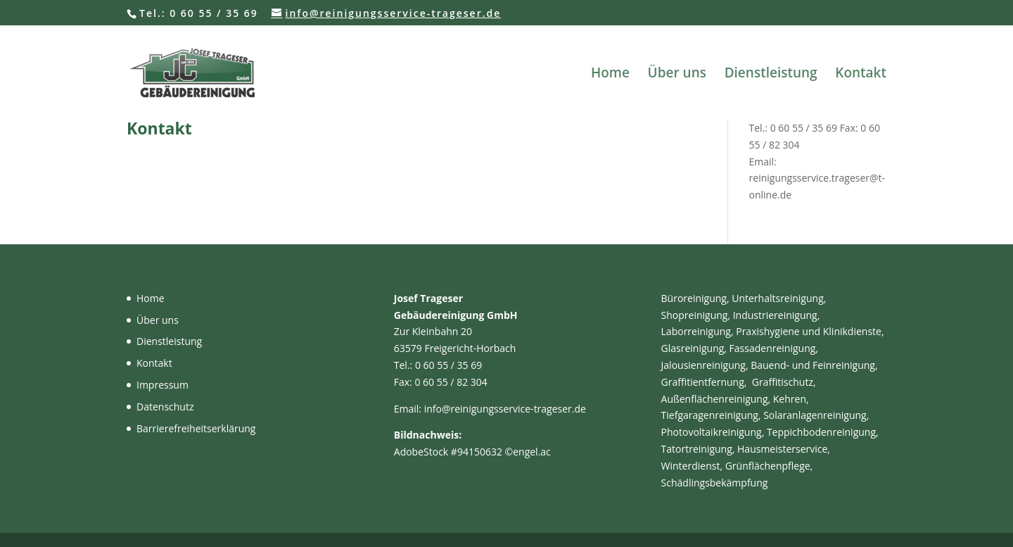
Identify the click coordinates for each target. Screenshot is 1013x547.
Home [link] (610, 75)
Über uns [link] (677, 75)
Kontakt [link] (860, 75)
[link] (227, 71)
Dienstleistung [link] (771, 75)
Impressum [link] (162, 384)
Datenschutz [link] (164, 406)
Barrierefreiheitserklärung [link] (195, 428)
